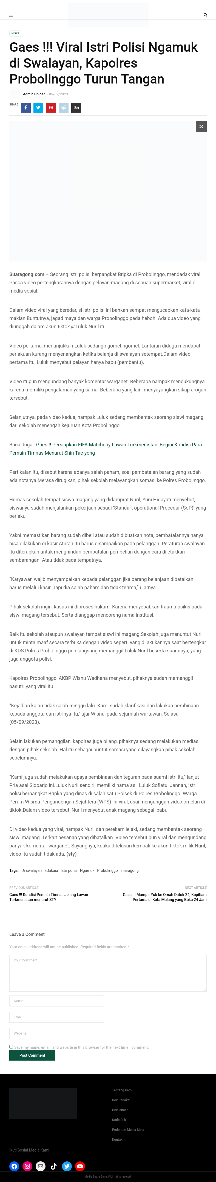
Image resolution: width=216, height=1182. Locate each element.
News (15, 33)
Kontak (117, 1140)
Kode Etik (119, 1120)
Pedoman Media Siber (128, 1130)
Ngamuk (87, 870)
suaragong (130, 870)
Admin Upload (34, 94)
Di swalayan (31, 870)
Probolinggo (107, 870)
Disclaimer (120, 1110)
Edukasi (51, 870)
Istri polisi (69, 870)
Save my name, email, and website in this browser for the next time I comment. (81, 1047)
